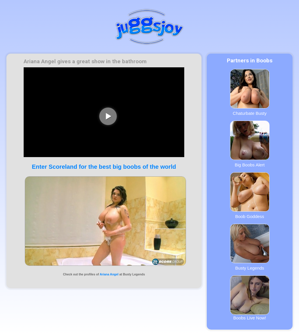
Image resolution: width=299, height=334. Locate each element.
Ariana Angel (109, 274)
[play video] (108, 116)
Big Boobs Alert (250, 144)
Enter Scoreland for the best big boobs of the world (104, 167)
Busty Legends (250, 247)
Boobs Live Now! (250, 297)
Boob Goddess (250, 195)
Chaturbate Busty (250, 92)
